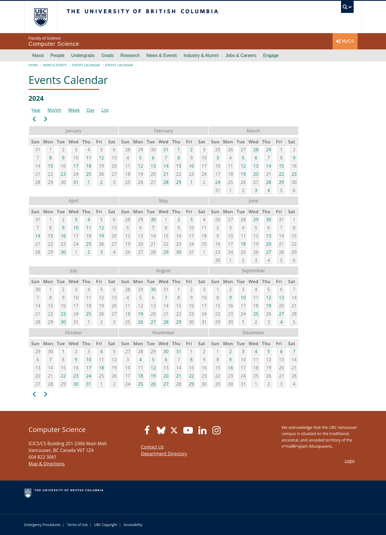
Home (33, 65)
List (105, 110)
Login (350, 460)
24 (217, 182)
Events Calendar (86, 65)
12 (101, 158)
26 (140, 322)
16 (191, 166)
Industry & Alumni (201, 55)
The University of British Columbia (40, 17)
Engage (271, 55)
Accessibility (132, 524)
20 (255, 174)
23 (63, 174)
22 (281, 174)
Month (54, 110)
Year (36, 110)
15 (50, 166)
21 (165, 174)
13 (153, 166)
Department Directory (164, 454)
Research (129, 55)
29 (178, 182)
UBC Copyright (105, 524)
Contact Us (152, 447)
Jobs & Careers (240, 55)
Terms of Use (77, 524)
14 (165, 166)
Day (91, 110)
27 (268, 252)
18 (88, 166)
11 (88, 158)
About (38, 55)
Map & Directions (47, 464)
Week (74, 110)
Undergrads (83, 55)
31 (75, 182)
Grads (107, 55)
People (57, 55)
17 (75, 166)
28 (165, 182)
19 (243, 174)
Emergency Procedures (42, 524)
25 (88, 174)
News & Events (161, 55)
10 (75, 228)
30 (63, 252)
